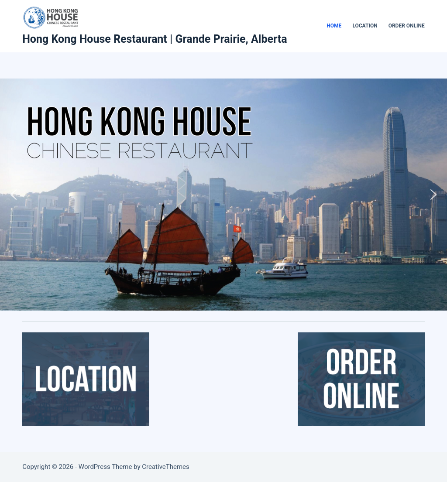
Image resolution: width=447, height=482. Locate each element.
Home (334, 26)
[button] (14, 195)
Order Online (407, 26)
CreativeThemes (165, 467)
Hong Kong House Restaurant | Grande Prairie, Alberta (154, 39)
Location (364, 26)
